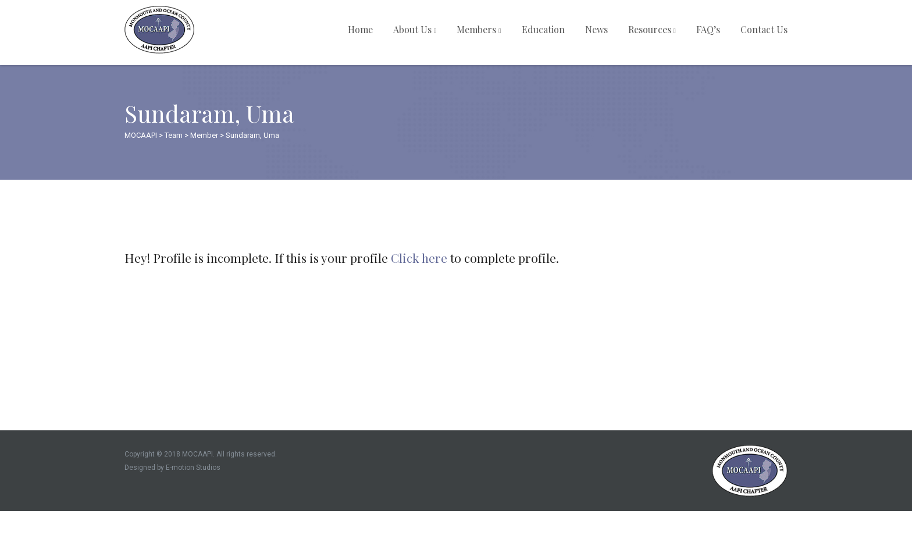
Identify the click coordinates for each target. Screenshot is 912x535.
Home (360, 29)
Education (543, 29)
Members (479, 29)
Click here (419, 257)
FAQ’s (708, 29)
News (596, 29)
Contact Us (764, 29)
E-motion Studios (193, 467)
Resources (652, 29)
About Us (414, 29)
